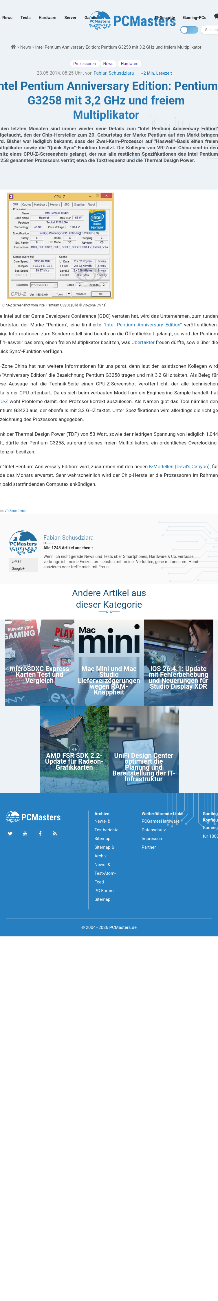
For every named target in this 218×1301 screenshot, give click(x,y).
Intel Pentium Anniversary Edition (142, 325)
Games (91, 17)
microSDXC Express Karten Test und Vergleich (39, 675)
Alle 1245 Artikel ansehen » (68, 547)
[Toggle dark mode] (189, 30)
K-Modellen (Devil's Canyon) (179, 466)
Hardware (47, 17)
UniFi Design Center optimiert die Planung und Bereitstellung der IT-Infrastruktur (143, 767)
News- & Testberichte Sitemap (106, 830)
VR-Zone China (15, 511)
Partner (149, 847)
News (7, 17)
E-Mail (16, 561)
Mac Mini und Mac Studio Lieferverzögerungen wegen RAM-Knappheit (109, 681)
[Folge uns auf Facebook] (39, 833)
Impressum (152, 838)
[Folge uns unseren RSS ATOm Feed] (54, 833)
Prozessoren (85, 63)
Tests (26, 17)
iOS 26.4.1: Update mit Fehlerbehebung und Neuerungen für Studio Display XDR (178, 677)
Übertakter (143, 342)
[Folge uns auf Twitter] (10, 833)
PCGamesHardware (160, 821)
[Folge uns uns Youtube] (25, 833)
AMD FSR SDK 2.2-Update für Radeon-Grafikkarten (74, 761)
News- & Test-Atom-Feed (105, 873)
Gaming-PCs (194, 17)
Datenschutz (154, 830)
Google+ (18, 569)
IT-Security (165, 17)
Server (70, 17)
